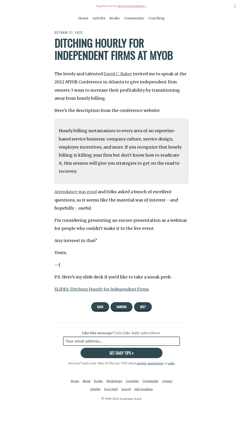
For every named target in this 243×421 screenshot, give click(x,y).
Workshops (115, 381)
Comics (168, 381)
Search (126, 389)
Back (100, 306)
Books (114, 18)
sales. (171, 363)
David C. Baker (118, 73)
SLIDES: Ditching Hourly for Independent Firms (103, 289)
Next (143, 306)
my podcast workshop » (132, 6)
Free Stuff (111, 389)
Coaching (156, 18)
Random (121, 306)
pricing (141, 363)
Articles (99, 18)
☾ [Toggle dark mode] (236, 6)
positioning (155, 363)
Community (134, 18)
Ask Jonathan (144, 389)
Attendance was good (76, 191)
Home (83, 18)
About (86, 381)
